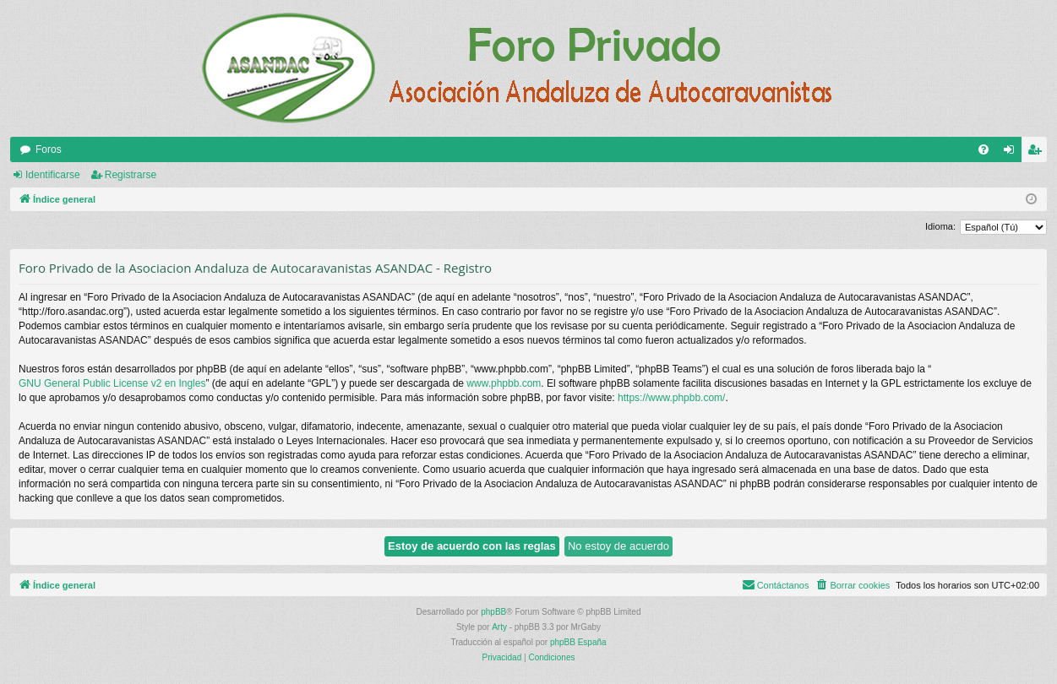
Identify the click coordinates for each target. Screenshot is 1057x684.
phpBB (493, 611)
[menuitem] (983, 149)
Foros (48, 149)
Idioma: (940, 226)
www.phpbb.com (503, 383)
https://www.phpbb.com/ (671, 398)
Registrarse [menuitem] (1038, 153)
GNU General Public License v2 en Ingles (112, 383)
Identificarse (52, 175)
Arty (499, 627)
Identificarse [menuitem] (1013, 153)
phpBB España (578, 642)
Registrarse (130, 175)
